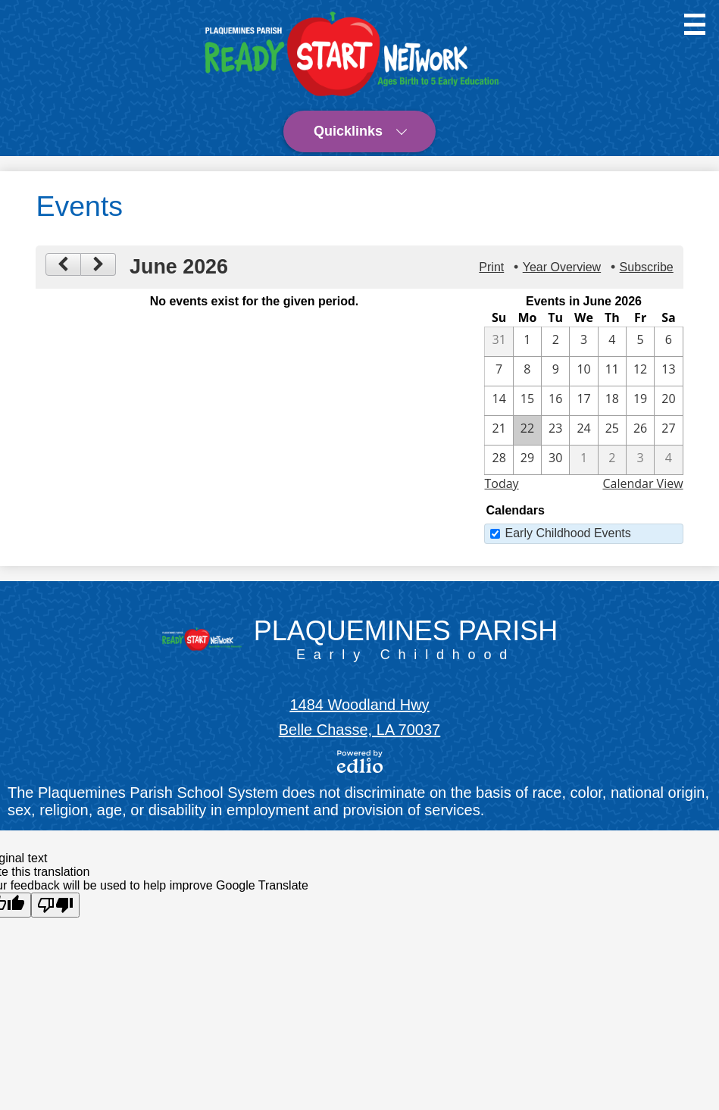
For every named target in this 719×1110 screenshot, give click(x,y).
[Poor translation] (55, 905)
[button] (359, 131)
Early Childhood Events (567, 533)
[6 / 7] (498, 371)
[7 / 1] (583, 460)
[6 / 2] (555, 341)
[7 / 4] (668, 460)
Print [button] (491, 267)
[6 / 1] (527, 341)
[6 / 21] (498, 430)
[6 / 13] (668, 371)
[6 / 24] (583, 430)
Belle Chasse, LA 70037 (360, 729)
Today (501, 483)
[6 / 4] (612, 341)
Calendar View (642, 483)
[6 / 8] (527, 371)
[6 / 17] (583, 400)
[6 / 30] (555, 460)
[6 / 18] (612, 400)
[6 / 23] (555, 430)
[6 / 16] (555, 400)
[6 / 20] (668, 400)
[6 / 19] (640, 400)
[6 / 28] (498, 460)
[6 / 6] (668, 341)
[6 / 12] (640, 371)
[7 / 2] (612, 460)
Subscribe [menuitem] (647, 267)
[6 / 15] (527, 400)
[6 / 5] (640, 341)
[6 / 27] (668, 430)
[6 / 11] (612, 371)
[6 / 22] (527, 430)
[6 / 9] (555, 371)
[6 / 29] (527, 460)
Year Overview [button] (562, 267)
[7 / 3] (640, 460)
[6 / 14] (498, 400)
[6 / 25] (612, 430)
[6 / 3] (583, 341)
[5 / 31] (498, 341)
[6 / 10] (583, 371)
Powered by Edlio (360, 761)
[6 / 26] (640, 430)
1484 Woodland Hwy (359, 704)
